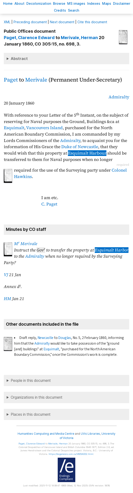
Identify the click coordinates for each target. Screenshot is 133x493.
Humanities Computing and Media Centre (46, 433)
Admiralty (119, 97)
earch (73, 10)
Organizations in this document (36, 397)
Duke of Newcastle (79, 147)
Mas (106, 3)
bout (19, 3)
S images (76, 3)
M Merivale (25, 243)
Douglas (64, 337)
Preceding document (30, 22)
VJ (6, 275)
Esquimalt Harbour (87, 153)
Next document (62, 22)
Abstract (19, 58)
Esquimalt (14, 128)
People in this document (31, 380)
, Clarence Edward (29, 37)
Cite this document (92, 22)
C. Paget (49, 204)
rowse (59, 3)
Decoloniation (38, 3)
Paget (11, 79)
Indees (93, 3)
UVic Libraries (90, 433)
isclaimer (121, 3)
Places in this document (31, 414)
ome (8, 3)
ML (7, 22)
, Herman (79, 37)
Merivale (36, 79)
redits (60, 10)
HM (7, 298)
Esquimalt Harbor (111, 250)
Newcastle (45, 337)
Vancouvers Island (44, 128)
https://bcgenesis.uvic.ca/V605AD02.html (71, 454)
